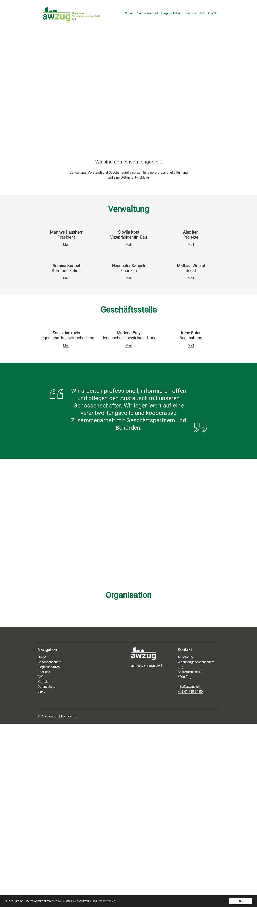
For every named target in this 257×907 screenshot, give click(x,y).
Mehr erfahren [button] (107, 901)
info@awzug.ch (189, 687)
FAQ (202, 13)
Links (41, 691)
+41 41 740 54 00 (190, 691)
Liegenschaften (171, 13)
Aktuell (129, 13)
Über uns (190, 13)
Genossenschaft (147, 13)
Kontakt (213, 13)
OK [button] (241, 901)
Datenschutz (47, 687)
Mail (66, 245)
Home (42, 657)
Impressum (69, 716)
